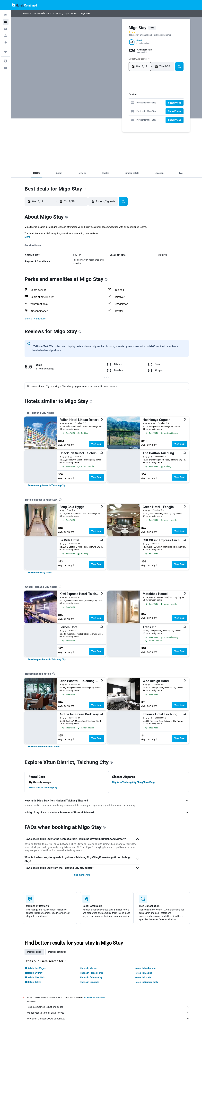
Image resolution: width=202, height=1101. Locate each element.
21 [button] (116, 109)
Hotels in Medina (143, 973)
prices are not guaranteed (94, 997)
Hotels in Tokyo (33, 982)
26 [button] (105, 114)
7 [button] (115, 98)
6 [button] (110, 98)
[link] (46, 485)
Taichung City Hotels (64, 13)
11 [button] (100, 103)
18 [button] (100, 109)
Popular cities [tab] (34, 952)
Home (25, 13)
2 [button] (89, 98)
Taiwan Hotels (38, 13)
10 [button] (95, 103)
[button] (5, 5)
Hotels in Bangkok (89, 982)
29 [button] (121, 114)
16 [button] (89, 109)
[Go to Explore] (5, 42)
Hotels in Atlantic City (91, 977)
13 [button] (110, 103)
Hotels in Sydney (33, 973)
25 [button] (100, 114)
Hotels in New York (35, 977)
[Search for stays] (5, 22)
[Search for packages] (5, 35)
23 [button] (90, 114)
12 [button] (105, 103)
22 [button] (121, 109)
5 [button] (105, 98)
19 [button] (105, 109)
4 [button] (100, 98)
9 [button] (89, 103)
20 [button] (110, 109)
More (27, 236)
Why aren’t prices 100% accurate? (108, 1019)
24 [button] (95, 114)
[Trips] (5, 52)
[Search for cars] (5, 28)
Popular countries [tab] (57, 952)
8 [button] (121, 98)
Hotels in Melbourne (145, 968)
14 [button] (116, 103)
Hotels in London (143, 977)
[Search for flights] (5, 15)
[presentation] (84, 189)
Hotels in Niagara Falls (146, 982)
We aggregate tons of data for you (108, 1013)
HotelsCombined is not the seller (108, 1007)
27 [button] (110, 114)
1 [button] (139, 93)
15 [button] (121, 103)
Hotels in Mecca (88, 968)
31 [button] (95, 119)
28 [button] (116, 114)
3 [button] (94, 98)
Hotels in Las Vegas (35, 968)
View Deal (96, 444)
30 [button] (89, 119)
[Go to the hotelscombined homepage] (24, 5)
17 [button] (95, 109)
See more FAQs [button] (82, 875)
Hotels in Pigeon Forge (91, 973)
